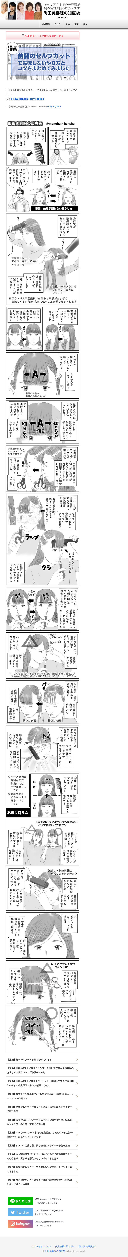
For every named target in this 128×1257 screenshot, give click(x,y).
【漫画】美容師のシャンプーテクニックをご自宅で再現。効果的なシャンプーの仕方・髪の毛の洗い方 (39, 1121)
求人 (85, 24)
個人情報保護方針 (88, 1246)
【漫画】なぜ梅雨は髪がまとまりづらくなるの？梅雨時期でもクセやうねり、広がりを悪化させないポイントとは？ (39, 1156)
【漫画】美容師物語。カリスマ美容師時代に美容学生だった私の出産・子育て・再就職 (39, 1181)
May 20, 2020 (54, 106)
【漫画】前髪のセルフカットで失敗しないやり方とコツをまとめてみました (39, 1168)
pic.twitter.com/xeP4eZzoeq (27, 98)
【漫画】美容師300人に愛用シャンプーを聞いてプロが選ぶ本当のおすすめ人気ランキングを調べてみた (40, 1070)
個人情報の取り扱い (65, 1246)
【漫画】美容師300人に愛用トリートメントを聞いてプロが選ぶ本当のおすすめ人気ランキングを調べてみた (40, 1082)
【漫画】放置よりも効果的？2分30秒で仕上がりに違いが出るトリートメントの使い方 (40, 1095)
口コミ (57, 24)
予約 (68, 24)
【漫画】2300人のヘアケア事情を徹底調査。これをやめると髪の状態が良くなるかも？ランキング (40, 1134)
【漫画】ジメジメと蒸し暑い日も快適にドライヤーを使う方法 (38, 1145)
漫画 (76, 24)
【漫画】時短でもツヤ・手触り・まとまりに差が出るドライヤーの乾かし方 (39, 1108)
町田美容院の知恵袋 (55, 1250)
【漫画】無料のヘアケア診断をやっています (29, 1059)
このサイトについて (41, 1246)
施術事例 (46, 24)
